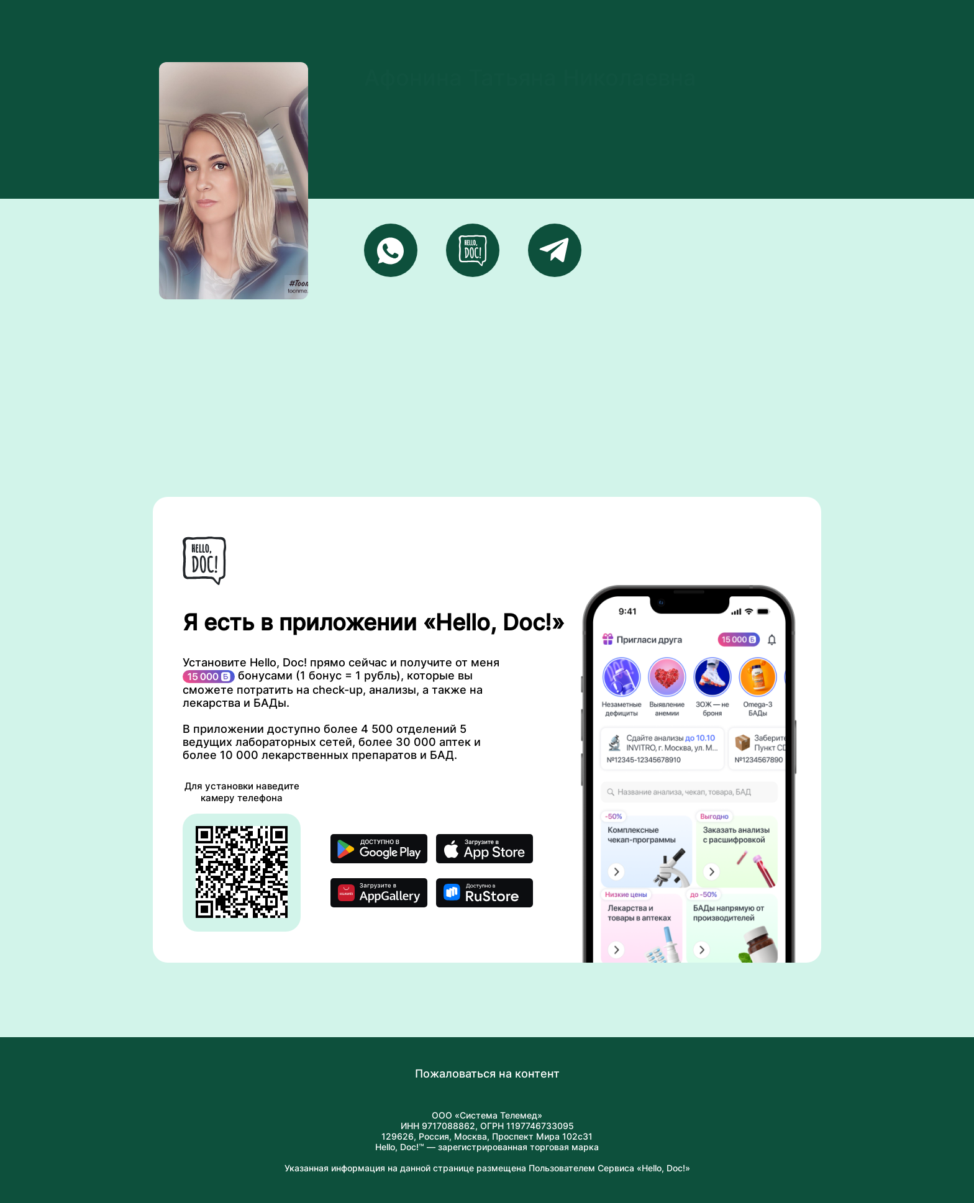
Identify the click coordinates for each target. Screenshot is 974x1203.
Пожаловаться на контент (487, 1073)
